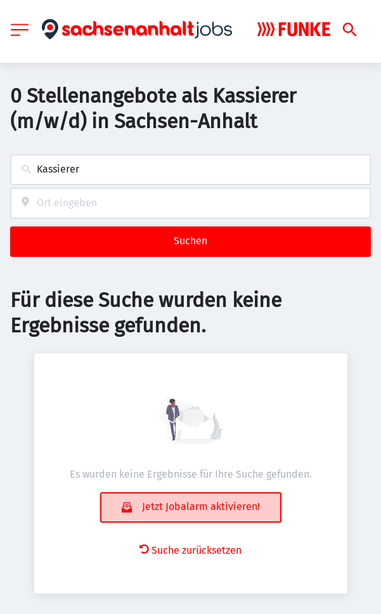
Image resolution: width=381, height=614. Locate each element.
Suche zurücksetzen (190, 550)
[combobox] (190, 169)
